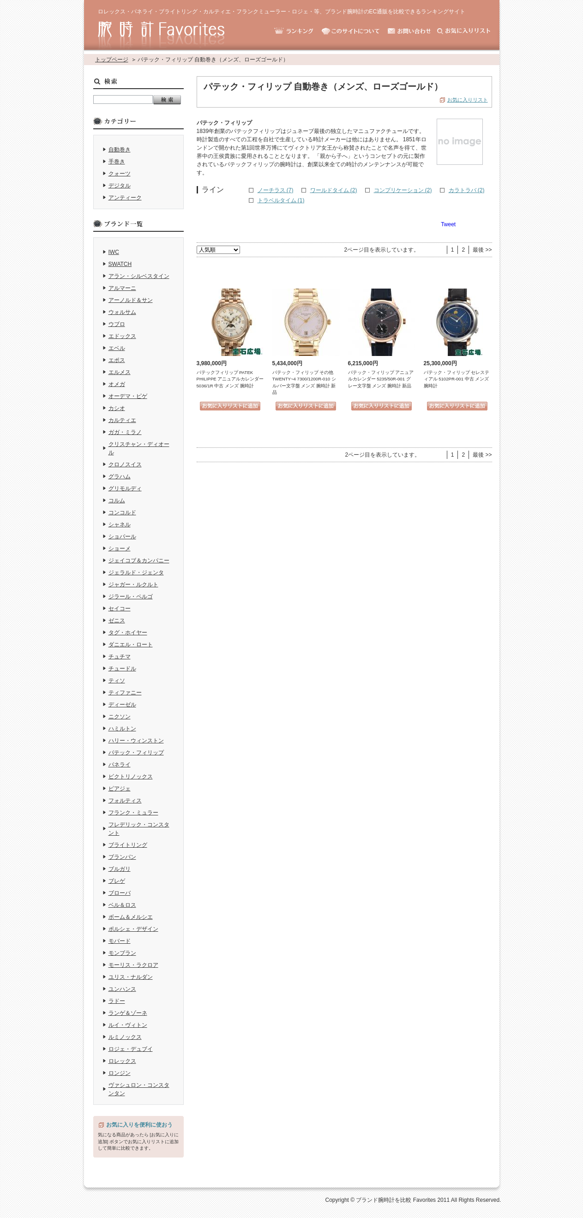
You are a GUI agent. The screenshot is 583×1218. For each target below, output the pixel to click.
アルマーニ (122, 288)
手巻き (116, 161)
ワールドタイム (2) (333, 190)
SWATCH (120, 264)
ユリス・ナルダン (130, 977)
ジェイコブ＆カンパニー (138, 560)
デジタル (119, 185)
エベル (116, 348)
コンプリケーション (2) (403, 190)
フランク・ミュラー (133, 812)
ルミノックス (125, 1037)
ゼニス (116, 620)
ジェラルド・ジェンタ (136, 572)
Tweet (448, 224)
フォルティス (125, 800)
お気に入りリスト (467, 100)
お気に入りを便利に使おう (139, 1125)
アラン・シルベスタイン (138, 276)
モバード (119, 941)
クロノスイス (125, 464)
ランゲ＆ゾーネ (127, 1013)
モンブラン (122, 953)
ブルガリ (119, 869)
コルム (116, 500)
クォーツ (119, 173)
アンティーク (125, 197)
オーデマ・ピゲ (127, 396)
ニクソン (119, 716)
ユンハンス (122, 989)
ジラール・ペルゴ (130, 596)
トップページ (111, 59)
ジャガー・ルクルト (133, 584)
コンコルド (122, 512)
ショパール (122, 536)
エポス (116, 360)
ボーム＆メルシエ (130, 917)
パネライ (119, 764)
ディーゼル (122, 704)
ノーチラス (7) (276, 190)
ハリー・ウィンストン (136, 740)
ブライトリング (127, 845)
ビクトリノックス (130, 776)
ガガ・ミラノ (125, 432)
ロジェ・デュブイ (130, 1049)
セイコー (119, 608)
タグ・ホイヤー (127, 632)
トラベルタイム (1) (281, 200)
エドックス (122, 336)
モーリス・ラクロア (133, 965)
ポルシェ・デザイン (133, 929)
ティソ (116, 680)
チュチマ (119, 656)
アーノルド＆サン (130, 300)
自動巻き (119, 149)
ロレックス (122, 1061)
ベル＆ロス (122, 905)
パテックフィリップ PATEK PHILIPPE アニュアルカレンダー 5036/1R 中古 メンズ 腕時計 (230, 379)
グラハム (119, 476)
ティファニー (125, 692)
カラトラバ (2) (467, 190)
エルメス (119, 372)
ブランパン (122, 857)
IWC (113, 252)
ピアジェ (119, 788)
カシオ (116, 408)
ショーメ (119, 548)
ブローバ (119, 893)
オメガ (116, 384)
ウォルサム (122, 312)
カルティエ (122, 420)
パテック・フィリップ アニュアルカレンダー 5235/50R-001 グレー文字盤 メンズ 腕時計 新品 (381, 379)
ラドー (116, 1001)
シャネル (119, 524)
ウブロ (116, 324)
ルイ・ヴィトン (127, 1025)
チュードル (122, 668)
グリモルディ (125, 488)
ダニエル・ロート (130, 644)
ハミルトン (122, 728)
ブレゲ (116, 881)
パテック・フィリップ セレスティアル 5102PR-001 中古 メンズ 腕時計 (457, 379)
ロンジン (119, 1073)
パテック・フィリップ (136, 752)
